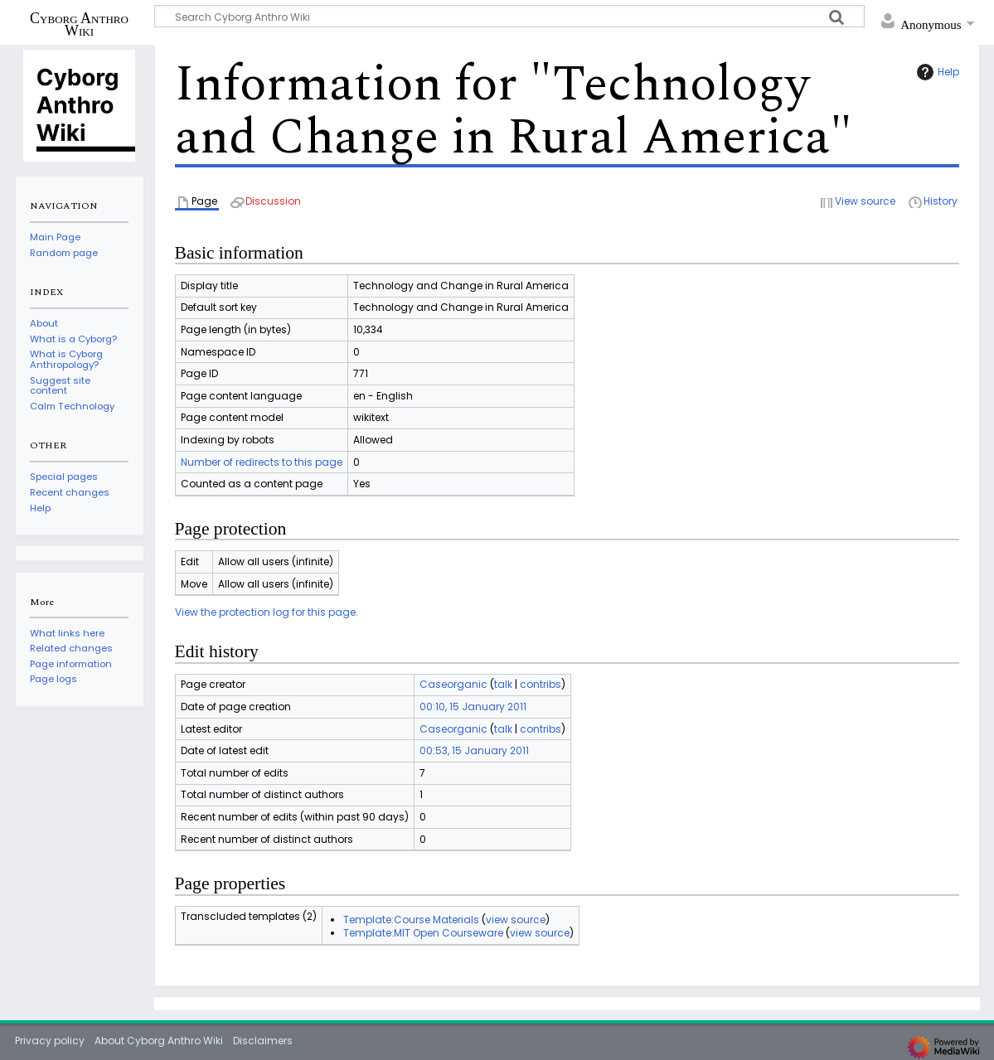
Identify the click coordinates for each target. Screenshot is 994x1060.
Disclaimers (263, 1040)
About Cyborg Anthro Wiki (159, 1040)
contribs (540, 684)
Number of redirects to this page (261, 462)
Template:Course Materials (411, 919)
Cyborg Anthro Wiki (79, 24)
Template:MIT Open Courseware (423, 933)
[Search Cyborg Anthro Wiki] (510, 16)
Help (936, 72)
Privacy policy (50, 1040)
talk (503, 684)
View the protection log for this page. (266, 612)
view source (515, 919)
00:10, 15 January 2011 (472, 706)
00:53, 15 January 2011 (474, 750)
